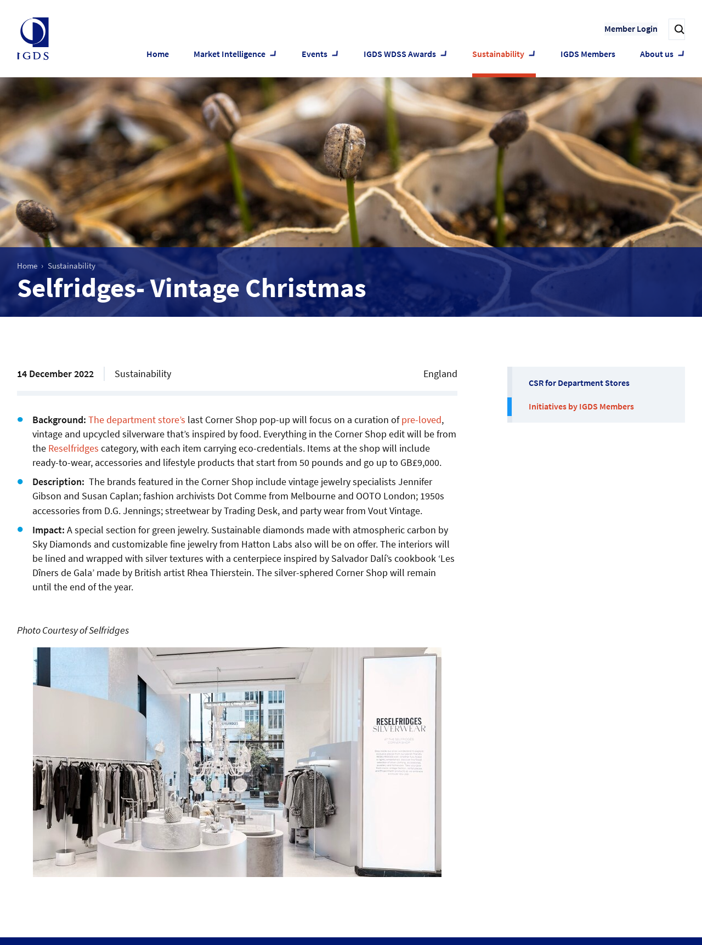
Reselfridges (73, 448)
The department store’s (136, 419)
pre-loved (421, 419)
